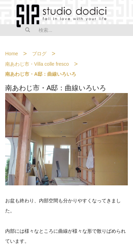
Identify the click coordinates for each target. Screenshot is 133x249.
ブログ (39, 53)
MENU (123, 13)
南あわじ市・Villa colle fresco (37, 64)
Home (11, 53)
